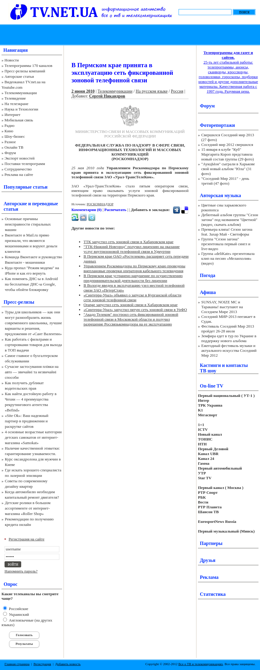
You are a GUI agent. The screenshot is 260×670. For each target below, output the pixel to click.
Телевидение (15, 98)
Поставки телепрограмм (25, 163)
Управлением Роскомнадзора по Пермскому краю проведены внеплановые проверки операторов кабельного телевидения (134, 268)
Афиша (208, 292)
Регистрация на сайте (26, 539)
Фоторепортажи (217, 125)
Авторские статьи (19, 76)
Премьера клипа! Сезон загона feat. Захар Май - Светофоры (226, 231)
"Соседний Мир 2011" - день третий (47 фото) (225, 181)
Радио (10, 125)
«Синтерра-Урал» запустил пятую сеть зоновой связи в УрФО (135, 309)
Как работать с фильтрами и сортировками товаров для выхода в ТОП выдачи (33, 344)
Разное (10, 142)
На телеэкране (16, 103)
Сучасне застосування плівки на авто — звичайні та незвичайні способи (31, 372)
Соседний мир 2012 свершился (227, 144)
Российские (18, 608)
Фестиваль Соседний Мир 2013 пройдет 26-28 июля (227, 328)
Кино (9, 131)
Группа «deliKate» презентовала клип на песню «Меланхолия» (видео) (228, 258)
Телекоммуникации (21, 93)
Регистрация (42, 664)
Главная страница (17, 664)
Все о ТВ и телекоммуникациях (200, 664)
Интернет (13, 114)
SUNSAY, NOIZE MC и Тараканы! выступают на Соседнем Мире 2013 (222, 307)
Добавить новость (68, 664)
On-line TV (211, 385)
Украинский (18, 614)
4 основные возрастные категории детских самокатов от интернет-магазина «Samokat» (33, 437)
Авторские (15, 203)
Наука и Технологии (21, 109)
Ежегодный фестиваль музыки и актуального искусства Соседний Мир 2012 (228, 350)
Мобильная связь (19, 120)
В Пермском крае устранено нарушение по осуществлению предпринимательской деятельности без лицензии (133, 278)
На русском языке (151, 91)
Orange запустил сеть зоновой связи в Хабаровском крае (131, 304)
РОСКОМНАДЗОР (100, 204)
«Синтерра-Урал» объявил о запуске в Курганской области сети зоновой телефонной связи (132, 297)
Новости (12, 60)
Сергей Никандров (107, 96)
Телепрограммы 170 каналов (28, 65)
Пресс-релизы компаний (25, 71)
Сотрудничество (18, 169)
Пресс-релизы (19, 302)
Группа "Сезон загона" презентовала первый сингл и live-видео (225, 244)
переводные (45, 203)
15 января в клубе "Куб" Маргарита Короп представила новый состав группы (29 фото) (227, 154)
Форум (10, 152)
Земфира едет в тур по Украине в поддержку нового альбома (228, 338)
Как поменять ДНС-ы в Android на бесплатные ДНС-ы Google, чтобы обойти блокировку (31, 284)
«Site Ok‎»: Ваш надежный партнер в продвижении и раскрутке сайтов (26, 421)
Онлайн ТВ (14, 147)
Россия (177, 91)
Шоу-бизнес (15, 136)
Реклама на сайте (19, 174)
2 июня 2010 (82, 91)
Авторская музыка (220, 195)
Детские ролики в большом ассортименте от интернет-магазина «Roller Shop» (28, 508)
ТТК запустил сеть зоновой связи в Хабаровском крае (128, 241)
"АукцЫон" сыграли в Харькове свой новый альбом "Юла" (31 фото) (228, 169)
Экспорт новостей (20, 158)
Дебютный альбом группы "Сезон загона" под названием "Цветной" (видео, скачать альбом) (229, 220)
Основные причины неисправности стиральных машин (28, 224)
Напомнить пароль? (21, 571)
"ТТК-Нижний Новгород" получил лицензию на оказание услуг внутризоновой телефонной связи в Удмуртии (132, 249)
